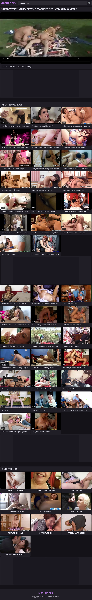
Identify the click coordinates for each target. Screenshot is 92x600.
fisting (29, 66)
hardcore (21, 66)
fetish (5, 66)
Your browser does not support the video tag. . (46, 38)
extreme (12, 66)
